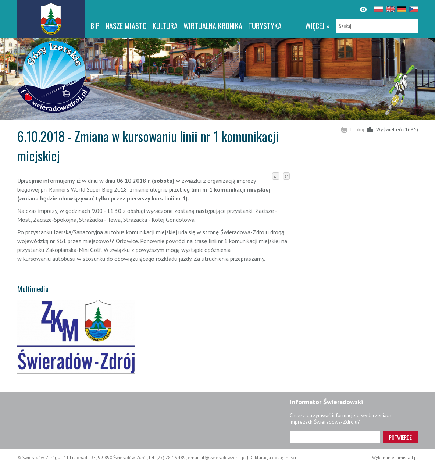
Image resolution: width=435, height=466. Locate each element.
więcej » (317, 25)
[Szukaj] (377, 26)
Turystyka (265, 25)
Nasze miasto (126, 25)
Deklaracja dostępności (272, 457)
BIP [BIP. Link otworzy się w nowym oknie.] (95, 25)
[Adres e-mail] (335, 437)
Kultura (165, 25)
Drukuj (357, 129)
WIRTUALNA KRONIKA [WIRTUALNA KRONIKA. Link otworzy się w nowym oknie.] (212, 25)
